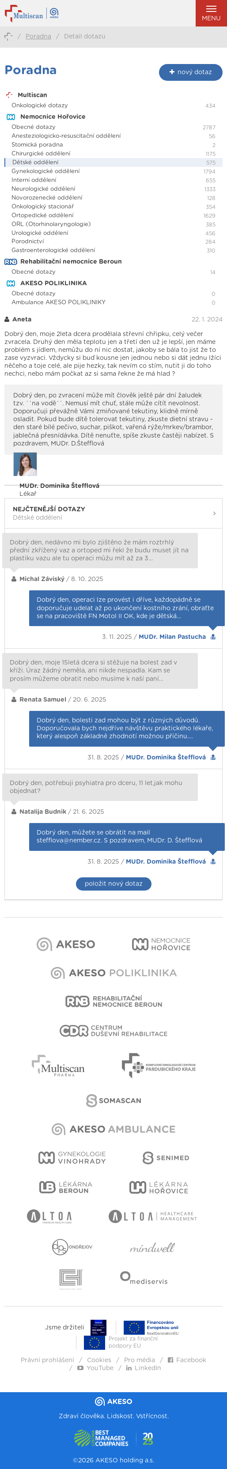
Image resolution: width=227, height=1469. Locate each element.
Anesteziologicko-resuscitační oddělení (66, 136)
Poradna (38, 37)
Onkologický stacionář (42, 207)
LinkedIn (143, 1368)
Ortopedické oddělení (42, 216)
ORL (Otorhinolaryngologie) (51, 224)
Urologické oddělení (39, 233)
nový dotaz (191, 72)
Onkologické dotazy (39, 106)
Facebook (187, 1360)
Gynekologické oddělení (45, 171)
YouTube (95, 1368)
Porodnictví (27, 242)
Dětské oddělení (35, 163)
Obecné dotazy (33, 127)
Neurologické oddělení (43, 189)
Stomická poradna (37, 145)
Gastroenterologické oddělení (53, 250)
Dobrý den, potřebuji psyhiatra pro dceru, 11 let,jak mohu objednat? (96, 787)
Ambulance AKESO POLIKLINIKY (58, 303)
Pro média (139, 1360)
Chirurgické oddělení (40, 154)
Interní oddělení (33, 180)
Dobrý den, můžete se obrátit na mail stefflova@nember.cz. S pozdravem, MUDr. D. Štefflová (119, 837)
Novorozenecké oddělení (46, 198)
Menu (211, 14)
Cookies (99, 1360)
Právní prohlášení (47, 1360)
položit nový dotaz (114, 884)
